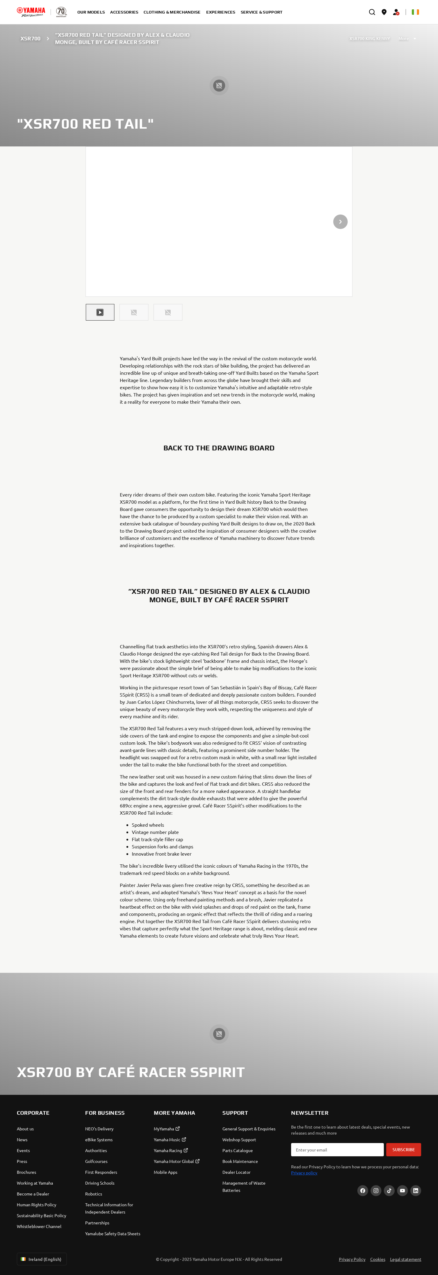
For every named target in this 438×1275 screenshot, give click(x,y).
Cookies (377, 1259)
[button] (100, 312)
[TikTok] (389, 1190)
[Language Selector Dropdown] (415, 12)
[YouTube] (402, 1190)
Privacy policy (304, 1172)
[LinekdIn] (415, 1190)
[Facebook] (362, 1190)
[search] (372, 12)
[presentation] (219, 221)
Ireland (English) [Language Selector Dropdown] (41, 1259)
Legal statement (405, 1259)
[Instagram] (376, 1190)
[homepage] (31, 12)
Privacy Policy (352, 1259)
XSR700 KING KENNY (369, 38)
